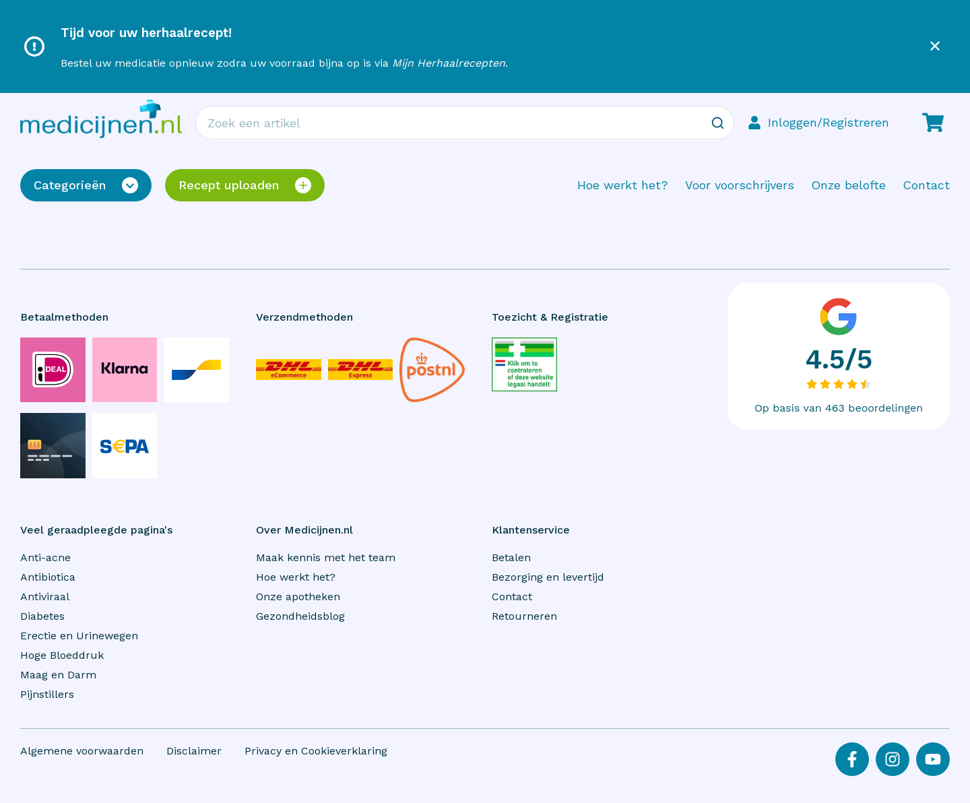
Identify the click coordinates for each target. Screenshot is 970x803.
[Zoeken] (717, 122)
